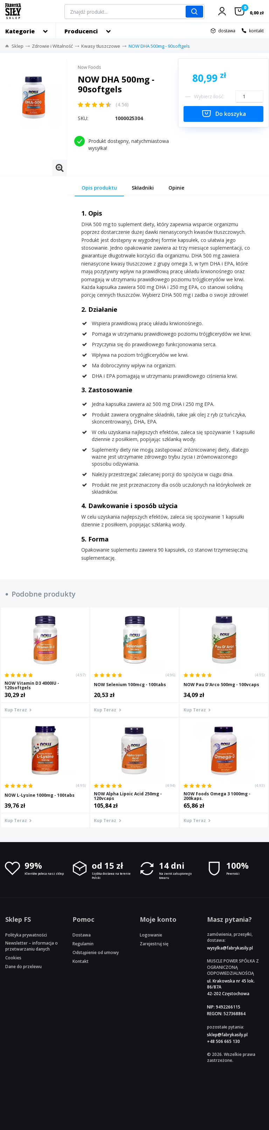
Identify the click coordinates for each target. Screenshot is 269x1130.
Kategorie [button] (20, 31)
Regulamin (83, 944)
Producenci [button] (81, 31)
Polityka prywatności (26, 935)
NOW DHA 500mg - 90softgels (159, 46)
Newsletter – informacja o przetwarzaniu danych (31, 946)
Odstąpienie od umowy (96, 952)
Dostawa (82, 935)
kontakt (256, 31)
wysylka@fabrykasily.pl (230, 948)
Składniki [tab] (143, 187)
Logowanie (151, 935)
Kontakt (81, 961)
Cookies (13, 958)
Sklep (17, 46)
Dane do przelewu (23, 967)
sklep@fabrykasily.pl (227, 1035)
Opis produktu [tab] (99, 187)
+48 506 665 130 (223, 1041)
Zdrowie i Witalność (52, 46)
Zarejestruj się (154, 944)
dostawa (226, 31)
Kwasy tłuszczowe (100, 46)
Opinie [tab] (176, 187)
